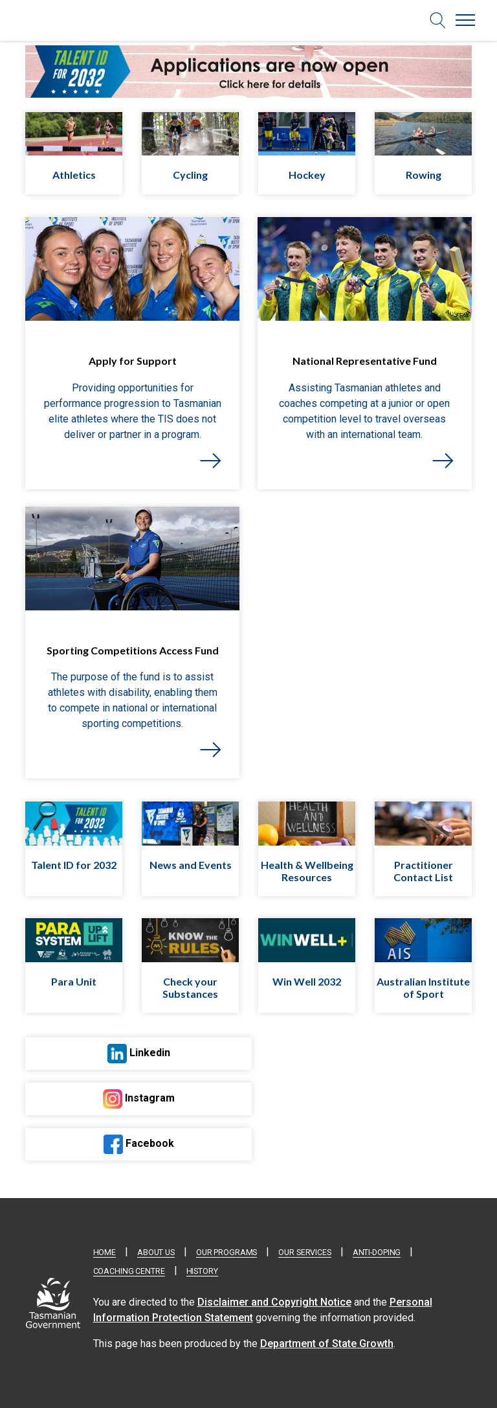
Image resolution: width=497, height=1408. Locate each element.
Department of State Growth (326, 1343)
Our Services (304, 1252)
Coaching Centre (129, 1271)
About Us (156, 1252)
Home (104, 1252)
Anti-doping (377, 1252)
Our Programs (226, 1252)
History (202, 1271)
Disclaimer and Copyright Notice (274, 1302)
